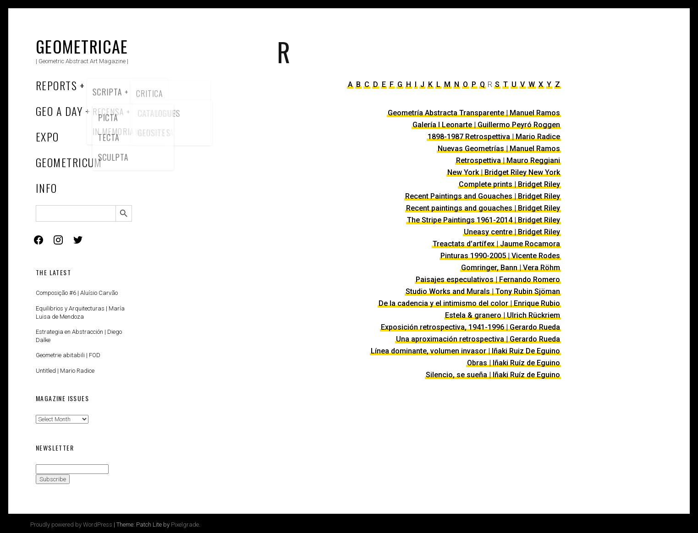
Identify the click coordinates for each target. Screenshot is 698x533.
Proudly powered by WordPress (71, 524)
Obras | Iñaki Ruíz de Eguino (513, 363)
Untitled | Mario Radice (65, 370)
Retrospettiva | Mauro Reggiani (508, 160)
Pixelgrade (185, 524)
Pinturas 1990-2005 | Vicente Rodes (500, 255)
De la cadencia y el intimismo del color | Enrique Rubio (469, 303)
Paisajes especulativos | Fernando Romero (488, 279)
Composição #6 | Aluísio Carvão (77, 292)
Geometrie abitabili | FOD (68, 355)
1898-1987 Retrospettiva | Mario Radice (494, 136)
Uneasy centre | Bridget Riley (512, 232)
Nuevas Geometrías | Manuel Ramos (499, 148)
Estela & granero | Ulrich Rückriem (502, 315)
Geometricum (69, 162)
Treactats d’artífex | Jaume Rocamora (496, 243)
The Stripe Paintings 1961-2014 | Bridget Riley (483, 220)
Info (46, 187)
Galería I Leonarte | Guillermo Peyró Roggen (486, 124)
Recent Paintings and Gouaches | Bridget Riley (482, 196)
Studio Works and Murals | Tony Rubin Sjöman (483, 291)
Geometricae (82, 46)
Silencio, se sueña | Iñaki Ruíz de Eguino (493, 374)
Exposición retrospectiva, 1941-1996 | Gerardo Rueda (470, 327)
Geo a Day (59, 111)
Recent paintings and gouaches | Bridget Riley (483, 208)
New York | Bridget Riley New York (503, 172)
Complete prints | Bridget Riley (509, 184)
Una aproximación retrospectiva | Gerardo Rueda (478, 339)
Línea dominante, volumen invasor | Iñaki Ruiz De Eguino (465, 351)
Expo (47, 136)
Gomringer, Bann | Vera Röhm (510, 267)
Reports (56, 85)
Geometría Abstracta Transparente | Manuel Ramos (474, 113)
